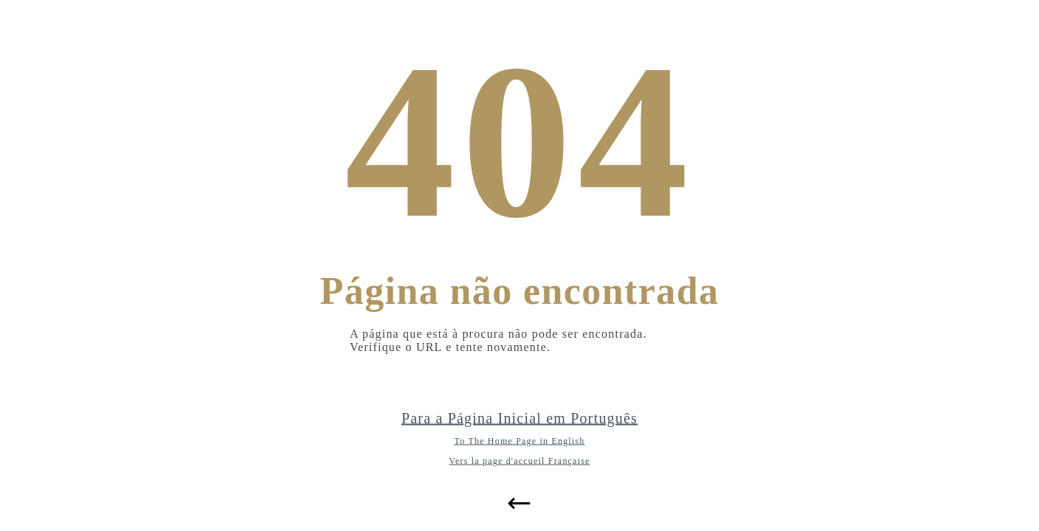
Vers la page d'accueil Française (519, 461)
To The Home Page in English (520, 441)
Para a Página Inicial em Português (519, 418)
